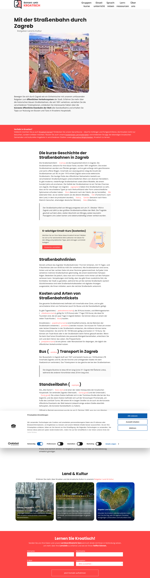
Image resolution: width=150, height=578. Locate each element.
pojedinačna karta (59, 266)
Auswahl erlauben (132, 552)
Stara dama (59, 333)
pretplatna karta (48, 284)
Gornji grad (83, 335)
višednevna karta (48, 256)
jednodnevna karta (65, 253)
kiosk (59, 261)
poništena (65, 268)
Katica (78, 140)
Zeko (85, 143)
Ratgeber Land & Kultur (104, 422)
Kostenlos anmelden (52, 190)
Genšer (86, 140)
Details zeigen (111, 574)
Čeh (93, 138)
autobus (54, 295)
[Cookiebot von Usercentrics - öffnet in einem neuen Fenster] (13, 573)
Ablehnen (132, 558)
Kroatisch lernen (45, 75)
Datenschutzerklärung (69, 525)
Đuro (67, 135)
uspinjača (75, 328)
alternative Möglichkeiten (82, 80)
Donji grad (45, 338)
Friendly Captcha (87, 534)
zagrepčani (75, 130)
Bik (109, 135)
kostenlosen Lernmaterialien (77, 77)
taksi (102, 381)
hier (106, 77)
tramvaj (62, 106)
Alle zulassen (133, 546)
